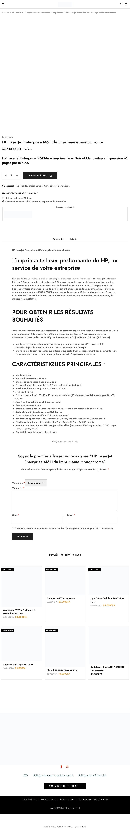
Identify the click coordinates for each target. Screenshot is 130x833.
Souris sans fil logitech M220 (18, 664)
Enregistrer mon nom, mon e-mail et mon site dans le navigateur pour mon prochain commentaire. (64, 528)
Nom (15, 515)
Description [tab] (58, 239)
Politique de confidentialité (92, 775)
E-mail (71, 515)
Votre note (18, 483)
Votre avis (18, 488)
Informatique (17, 12)
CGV (26, 775)
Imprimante (58, 12)
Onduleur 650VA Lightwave (61, 598)
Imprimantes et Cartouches (38, 12)
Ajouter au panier (40, 175)
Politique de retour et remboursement (53, 775)
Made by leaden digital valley (55, 826)
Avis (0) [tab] (73, 239)
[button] (65, 786)
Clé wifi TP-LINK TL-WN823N (62, 670)
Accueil (5, 12)
